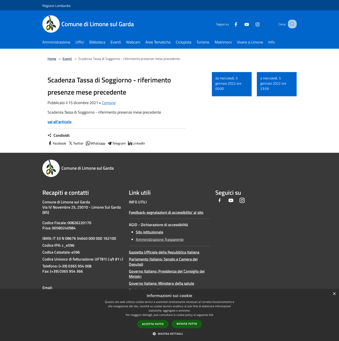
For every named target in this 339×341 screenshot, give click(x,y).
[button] (169, 333)
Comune (109, 103)
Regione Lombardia (56, 5)
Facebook (57, 143)
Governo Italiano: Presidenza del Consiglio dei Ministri (167, 273)
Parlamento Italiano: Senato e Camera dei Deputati (163, 261)
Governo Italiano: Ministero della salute (161, 283)
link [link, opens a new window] (211, 315)
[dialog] (169, 315)
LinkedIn (136, 143)
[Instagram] (253, 24)
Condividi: (59, 135)
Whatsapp (95, 143)
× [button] (334, 294)
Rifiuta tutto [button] (187, 324)
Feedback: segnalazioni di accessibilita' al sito (166, 212)
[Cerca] (291, 24)
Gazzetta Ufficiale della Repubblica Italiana (164, 252)
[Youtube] (242, 24)
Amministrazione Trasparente (160, 239)
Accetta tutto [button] (153, 324)
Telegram (116, 143)
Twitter (76, 143)
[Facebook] (231, 24)
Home (52, 58)
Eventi (67, 58)
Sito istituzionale (149, 232)
